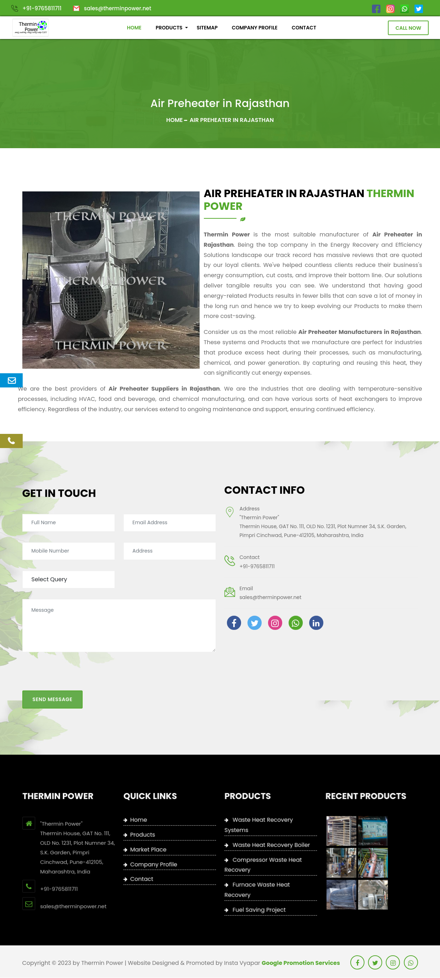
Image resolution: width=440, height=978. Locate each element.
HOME (134, 28)
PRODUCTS (169, 28)
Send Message (53, 666)
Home (174, 120)
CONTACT (304, 28)
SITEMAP (206, 28)
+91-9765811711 (41, 8)
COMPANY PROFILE (254, 28)
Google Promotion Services (301, 963)
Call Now (408, 28)
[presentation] (76, 644)
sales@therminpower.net (117, 8)
